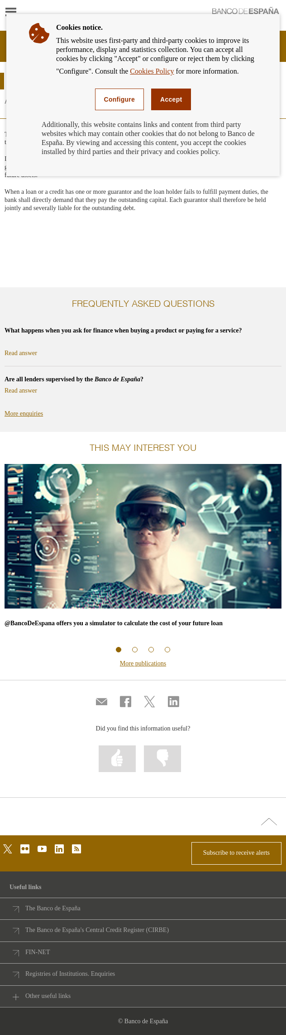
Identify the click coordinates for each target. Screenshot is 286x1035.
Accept (171, 99)
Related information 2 (135, 649)
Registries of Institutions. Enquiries (70, 973)
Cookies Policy (152, 71)
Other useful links (48, 996)
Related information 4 (167, 649)
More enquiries (24, 413)
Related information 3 (151, 649)
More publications (143, 663)
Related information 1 (118, 649)
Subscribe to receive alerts (236, 852)
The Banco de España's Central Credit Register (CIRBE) (97, 930)
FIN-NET (37, 952)
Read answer (21, 353)
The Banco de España (53, 908)
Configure (119, 99)
